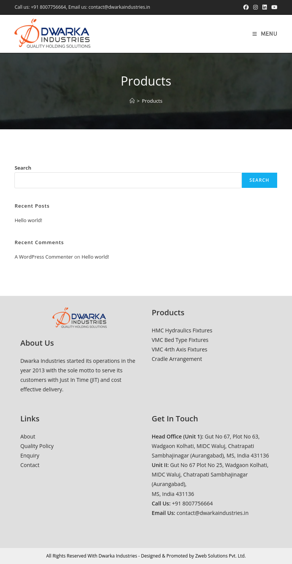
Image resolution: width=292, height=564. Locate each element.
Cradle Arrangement (177, 358)
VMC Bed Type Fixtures (180, 339)
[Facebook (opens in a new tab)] (246, 7)
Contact (29, 465)
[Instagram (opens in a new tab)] (255, 7)
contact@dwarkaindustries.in (119, 7)
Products (152, 100)
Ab (23, 436)
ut (32, 436)
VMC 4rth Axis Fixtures (179, 349)
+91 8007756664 (48, 7)
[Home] (132, 100)
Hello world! (28, 220)
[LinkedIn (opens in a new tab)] (264, 7)
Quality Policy (37, 446)
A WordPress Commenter (43, 256)
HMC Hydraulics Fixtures (182, 330)
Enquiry (29, 455)
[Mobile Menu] (265, 33)
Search (22, 167)
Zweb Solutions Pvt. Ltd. (220, 556)
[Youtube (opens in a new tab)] (273, 7)
